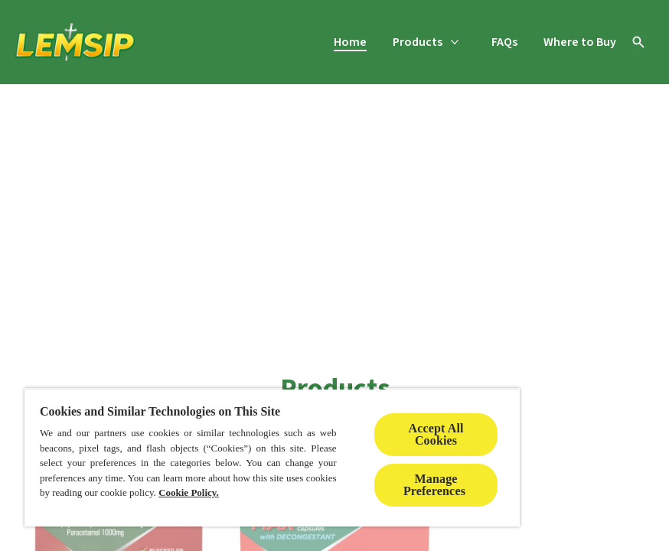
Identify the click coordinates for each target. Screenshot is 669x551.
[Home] (350, 42)
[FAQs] (504, 42)
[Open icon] (638, 42)
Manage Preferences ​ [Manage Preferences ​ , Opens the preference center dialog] (435, 484)
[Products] (417, 42)
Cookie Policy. (188, 492)
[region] (272, 457)
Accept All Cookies (435, 434)
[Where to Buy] (580, 42)
